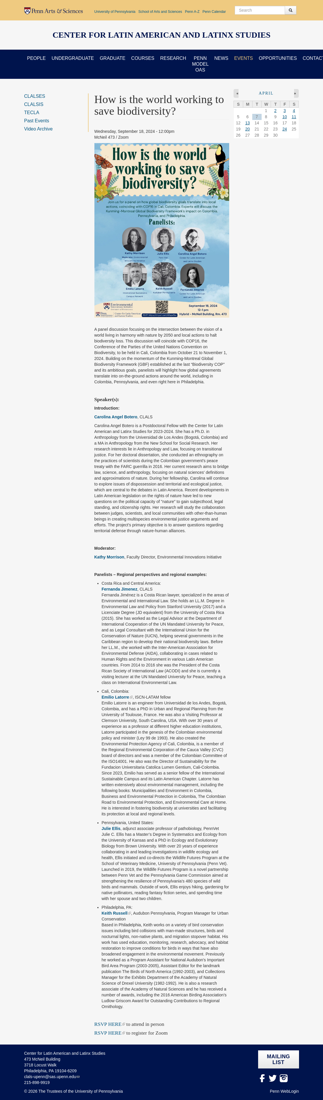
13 (247, 123)
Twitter (273, 1078)
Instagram (284, 1078)
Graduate (112, 58)
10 (284, 116)
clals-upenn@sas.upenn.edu (50, 1076)
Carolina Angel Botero (115, 417)
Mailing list (278, 1059)
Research (173, 58)
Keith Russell (115, 913)
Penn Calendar (214, 12)
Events (243, 58)
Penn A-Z (192, 12)
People (36, 58)
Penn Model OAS (200, 64)
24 (284, 129)
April (266, 93)
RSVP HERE (108, 1024)
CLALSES (34, 96)
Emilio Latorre (115, 697)
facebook (262, 1078)
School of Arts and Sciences (160, 12)
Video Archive (38, 128)
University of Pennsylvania (115, 12)
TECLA (31, 112)
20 (247, 129)
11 (294, 116)
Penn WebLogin (284, 1091)
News (221, 58)
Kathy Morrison (109, 557)
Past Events (36, 120)
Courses (142, 58)
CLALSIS (34, 104)
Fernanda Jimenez (119, 589)
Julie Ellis (111, 828)
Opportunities (278, 58)
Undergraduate (73, 58)
